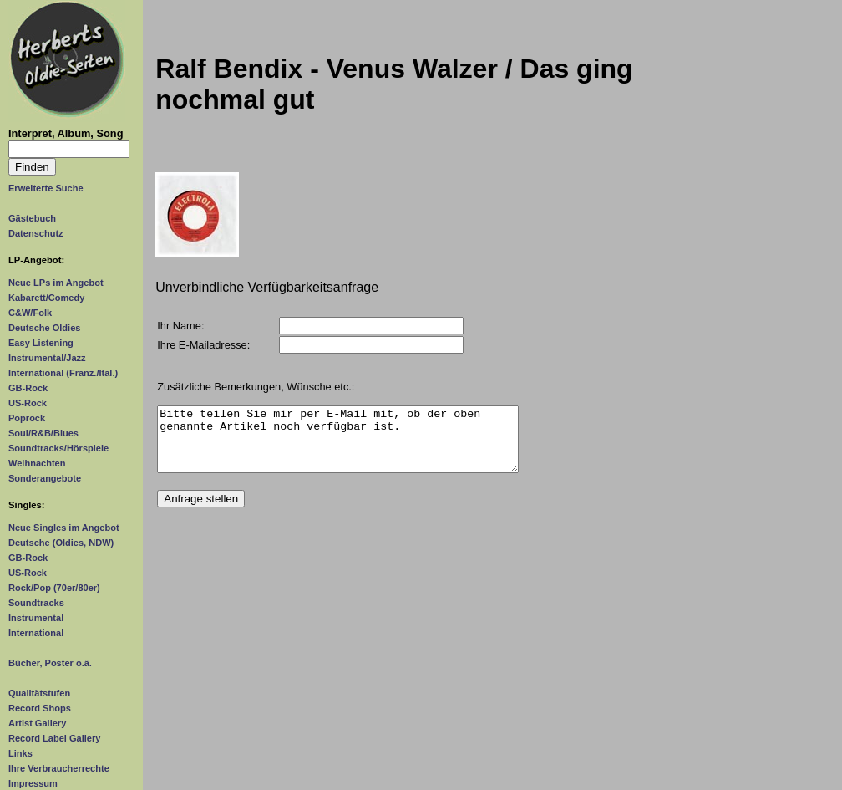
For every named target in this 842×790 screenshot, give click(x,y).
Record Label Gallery (54, 738)
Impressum (33, 783)
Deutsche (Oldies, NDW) (61, 543)
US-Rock (27, 403)
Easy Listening (41, 343)
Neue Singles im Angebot (63, 527)
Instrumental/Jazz (47, 358)
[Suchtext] (68, 149)
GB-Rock (28, 388)
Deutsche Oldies (44, 328)
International (35, 633)
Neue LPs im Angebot (56, 283)
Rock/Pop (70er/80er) (54, 588)
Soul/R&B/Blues (43, 433)
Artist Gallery (37, 723)
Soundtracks (36, 603)
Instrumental (35, 618)
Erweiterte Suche (46, 188)
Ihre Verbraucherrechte (58, 768)
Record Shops (39, 708)
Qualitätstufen (39, 693)
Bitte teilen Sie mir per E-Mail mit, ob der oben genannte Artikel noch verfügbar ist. (338, 445)
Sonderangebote (44, 478)
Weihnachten (36, 463)
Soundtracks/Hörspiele (58, 448)
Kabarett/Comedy (46, 298)
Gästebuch (32, 218)
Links (20, 753)
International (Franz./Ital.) (63, 373)
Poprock (26, 418)
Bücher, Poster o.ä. (50, 663)
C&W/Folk (30, 313)
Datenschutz (35, 233)
